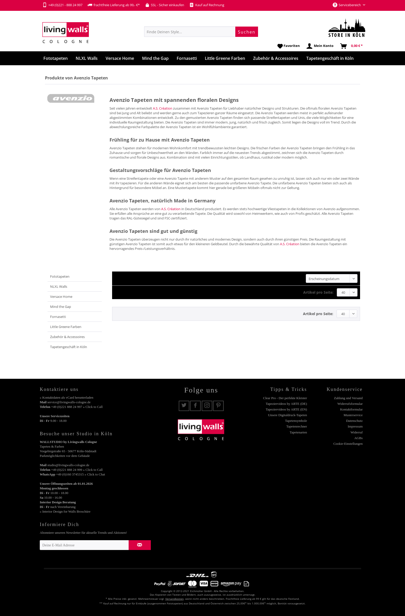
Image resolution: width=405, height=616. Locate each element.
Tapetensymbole (296, 421)
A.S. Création (162, 108)
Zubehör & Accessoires (67, 336)
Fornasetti (58, 316)
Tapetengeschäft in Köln (68, 346)
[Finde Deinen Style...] (201, 32)
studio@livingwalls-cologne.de (68, 465)
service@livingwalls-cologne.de (69, 402)
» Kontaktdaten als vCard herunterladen (66, 397)
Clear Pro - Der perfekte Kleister (285, 398)
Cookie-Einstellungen (348, 444)
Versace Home (61, 296)
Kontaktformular (351, 409)
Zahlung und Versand (348, 398)
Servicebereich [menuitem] (347, 5)
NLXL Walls (58, 286)
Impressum (355, 426)
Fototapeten (59, 276)
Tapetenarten (298, 432)
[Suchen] (246, 32)
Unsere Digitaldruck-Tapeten (287, 415)
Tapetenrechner (296, 426)
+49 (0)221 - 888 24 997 (62, 5)
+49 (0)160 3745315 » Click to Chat (80, 474)
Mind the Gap (60, 306)
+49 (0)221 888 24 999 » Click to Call (77, 470)
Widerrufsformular (350, 404)
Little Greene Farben (65, 326)
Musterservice (353, 415)
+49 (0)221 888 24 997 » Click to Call (77, 407)
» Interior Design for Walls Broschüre (65, 511)
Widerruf (357, 432)
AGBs (358, 438)
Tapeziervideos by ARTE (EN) (286, 409)
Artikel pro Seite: (318, 292)
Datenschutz (354, 421)
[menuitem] (201, 32)
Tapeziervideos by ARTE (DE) (286, 404)
